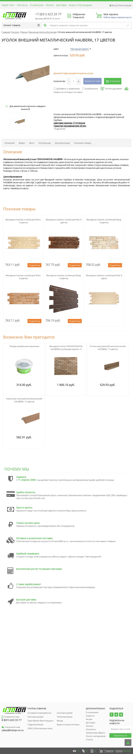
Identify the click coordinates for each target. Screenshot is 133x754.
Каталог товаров (22, 25)
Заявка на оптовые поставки (68, 92)
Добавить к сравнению (67, 88)
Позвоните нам (10, 716)
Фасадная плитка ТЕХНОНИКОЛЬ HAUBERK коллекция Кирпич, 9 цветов (66, 349)
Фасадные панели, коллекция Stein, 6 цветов (23, 277)
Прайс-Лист (8, 5)
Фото (31, 142)
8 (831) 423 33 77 (12, 720)
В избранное (90, 88)
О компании (37, 5)
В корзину (112, 81)
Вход (114, 5)
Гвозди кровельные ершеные (24, 346)
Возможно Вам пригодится (29, 337)
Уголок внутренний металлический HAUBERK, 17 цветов (108, 348)
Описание (10, 142)
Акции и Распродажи (80, 5)
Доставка (61, 5)
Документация (62, 142)
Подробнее (59, 128)
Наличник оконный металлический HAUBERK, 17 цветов (24, 400)
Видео (22, 142)
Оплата (50, 5)
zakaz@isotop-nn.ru (13, 730)
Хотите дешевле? (111, 88)
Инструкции (45, 142)
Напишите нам (11, 727)
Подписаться (120, 735)
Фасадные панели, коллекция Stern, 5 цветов (23, 221)
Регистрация (125, 5)
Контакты (22, 5)
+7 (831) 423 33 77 (48, 14)
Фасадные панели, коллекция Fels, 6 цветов (64, 221)
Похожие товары (82, 142)
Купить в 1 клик (92, 81)
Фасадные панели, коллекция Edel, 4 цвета (104, 277)
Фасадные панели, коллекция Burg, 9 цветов (103, 221)
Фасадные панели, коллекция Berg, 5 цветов (63, 277)
